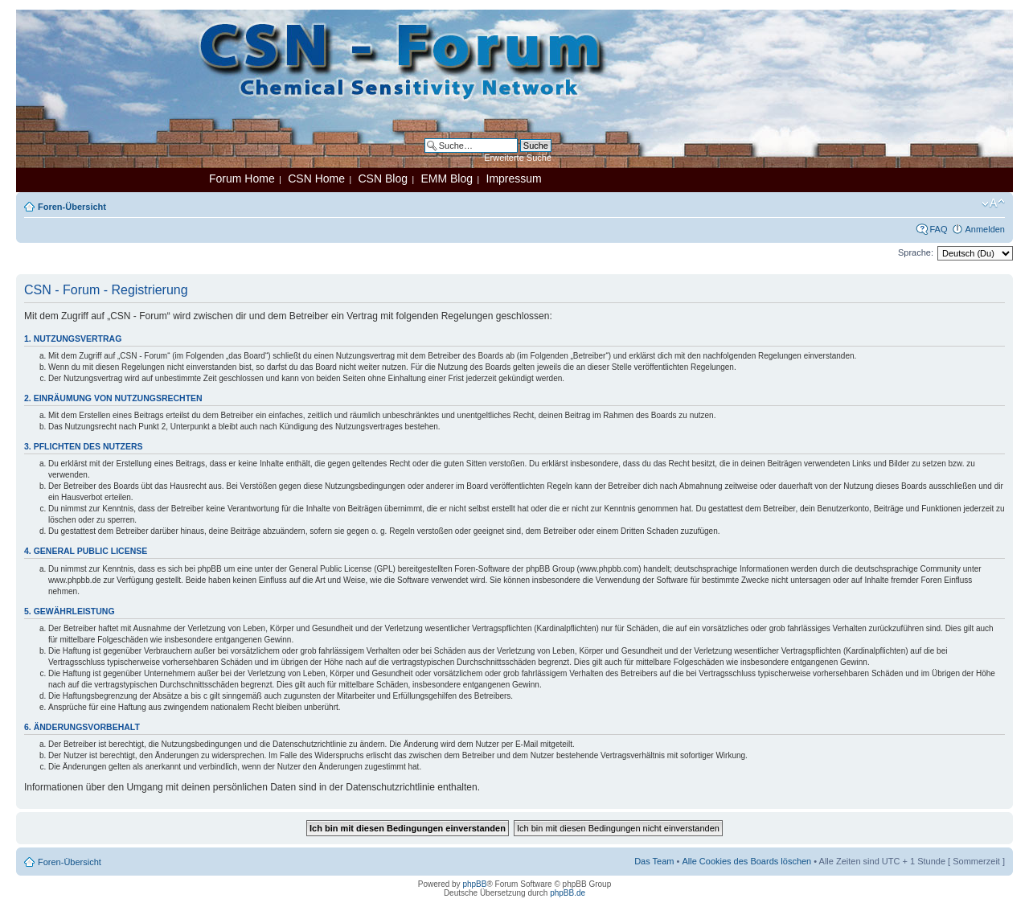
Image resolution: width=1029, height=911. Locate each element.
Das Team (654, 861)
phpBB (474, 884)
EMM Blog (446, 178)
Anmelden (985, 229)
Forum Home (242, 178)
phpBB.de (567, 892)
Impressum (514, 178)
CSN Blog (382, 178)
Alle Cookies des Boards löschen (746, 861)
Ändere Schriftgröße (993, 203)
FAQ (938, 229)
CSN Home (316, 178)
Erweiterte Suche (517, 157)
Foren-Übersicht (72, 206)
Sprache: (915, 252)
